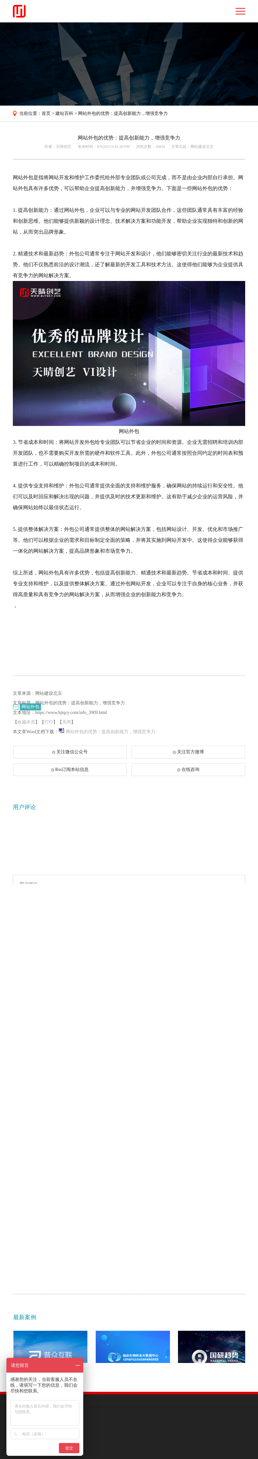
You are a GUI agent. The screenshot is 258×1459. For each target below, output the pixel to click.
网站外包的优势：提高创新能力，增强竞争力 (123, 113)
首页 (46, 113)
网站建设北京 (202, 146)
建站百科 (64, 113)
